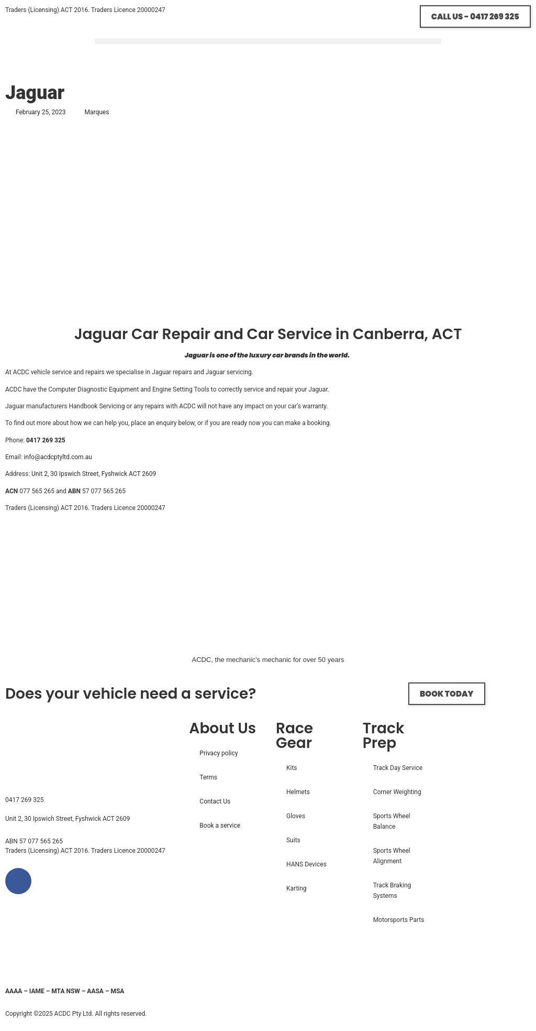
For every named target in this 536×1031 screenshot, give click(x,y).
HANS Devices (306, 864)
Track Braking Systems (392, 890)
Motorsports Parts (399, 920)
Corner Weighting (397, 792)
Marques (96, 112)
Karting (296, 888)
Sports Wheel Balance (391, 821)
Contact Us (214, 801)
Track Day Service (397, 768)
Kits (291, 768)
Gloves (295, 816)
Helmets (298, 792)
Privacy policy (218, 753)
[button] (268, 41)
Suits (293, 840)
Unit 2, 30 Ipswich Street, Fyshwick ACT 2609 (93, 473)
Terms (208, 777)
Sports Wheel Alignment (391, 856)
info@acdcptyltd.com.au (58, 457)
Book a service (219, 825)
